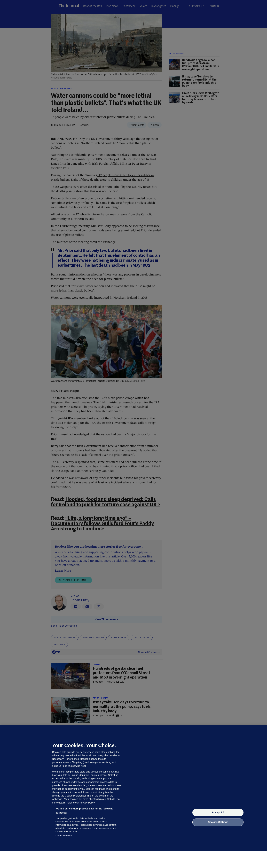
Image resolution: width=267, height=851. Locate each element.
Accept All (218, 812)
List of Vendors (64, 835)
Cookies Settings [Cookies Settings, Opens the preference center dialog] (218, 822)
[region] (133, 788)
